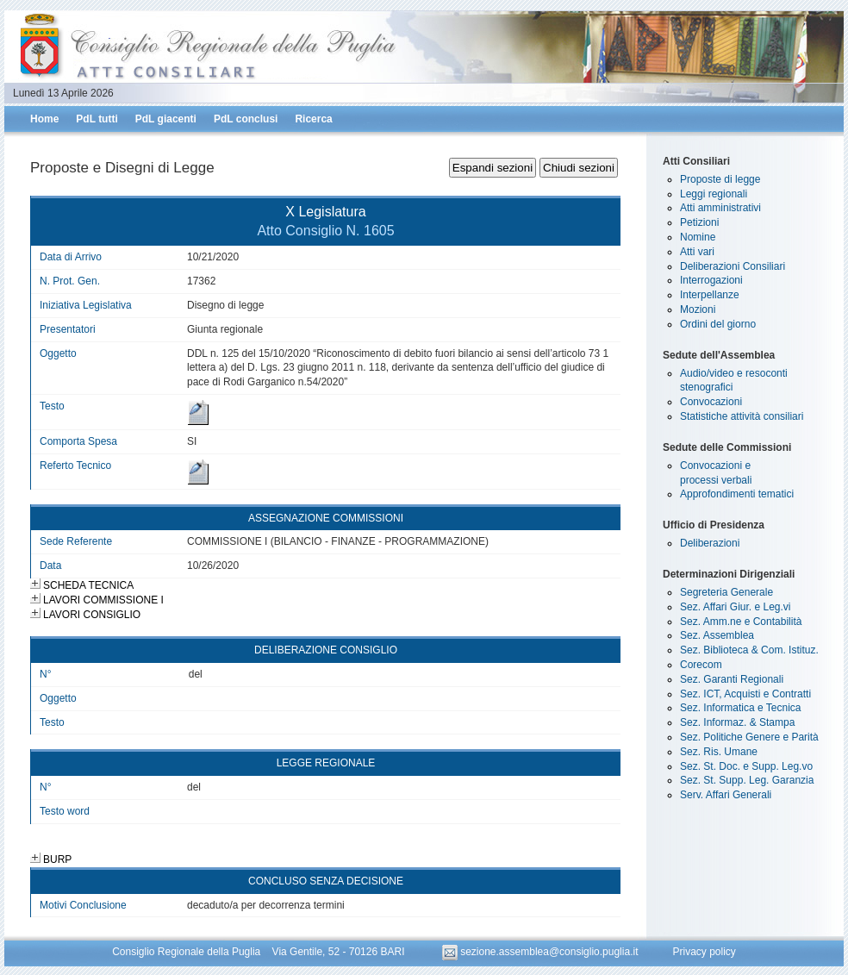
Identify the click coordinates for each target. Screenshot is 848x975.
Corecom (701, 665)
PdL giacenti (165, 119)
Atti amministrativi (720, 208)
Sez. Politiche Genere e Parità (749, 737)
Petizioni (699, 222)
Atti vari (697, 252)
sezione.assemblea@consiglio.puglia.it (541, 952)
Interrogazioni (711, 280)
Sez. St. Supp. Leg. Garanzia (747, 780)
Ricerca (313, 119)
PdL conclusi (245, 119)
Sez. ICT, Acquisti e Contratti (745, 694)
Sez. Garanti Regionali (731, 679)
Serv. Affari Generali (725, 795)
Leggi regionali (713, 194)
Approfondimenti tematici (737, 494)
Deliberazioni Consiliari (732, 266)
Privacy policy (703, 952)
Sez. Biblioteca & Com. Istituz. (749, 650)
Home (44, 119)
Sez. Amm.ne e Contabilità (740, 622)
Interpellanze (709, 295)
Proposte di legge (720, 179)
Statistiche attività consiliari (741, 416)
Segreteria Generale (726, 592)
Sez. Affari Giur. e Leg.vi (735, 607)
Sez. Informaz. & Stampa (737, 722)
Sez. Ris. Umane (719, 752)
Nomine (697, 237)
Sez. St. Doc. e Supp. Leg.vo (746, 766)
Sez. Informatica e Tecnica (740, 708)
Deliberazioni (709, 543)
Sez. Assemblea (717, 635)
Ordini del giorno (718, 324)
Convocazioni (711, 402)
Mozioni (697, 309)
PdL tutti (96, 119)
